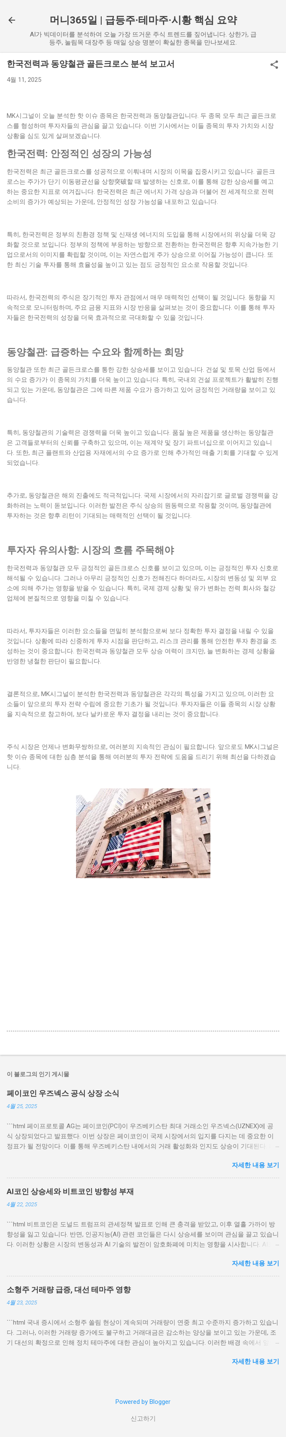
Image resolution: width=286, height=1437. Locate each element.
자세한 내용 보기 (255, 1165)
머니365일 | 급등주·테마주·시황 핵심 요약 (143, 20)
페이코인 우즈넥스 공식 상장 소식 (63, 1093)
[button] (274, 65)
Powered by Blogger (143, 1402)
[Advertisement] (143, 963)
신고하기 (143, 1418)
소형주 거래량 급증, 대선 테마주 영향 (69, 1289)
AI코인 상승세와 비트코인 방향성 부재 (70, 1191)
